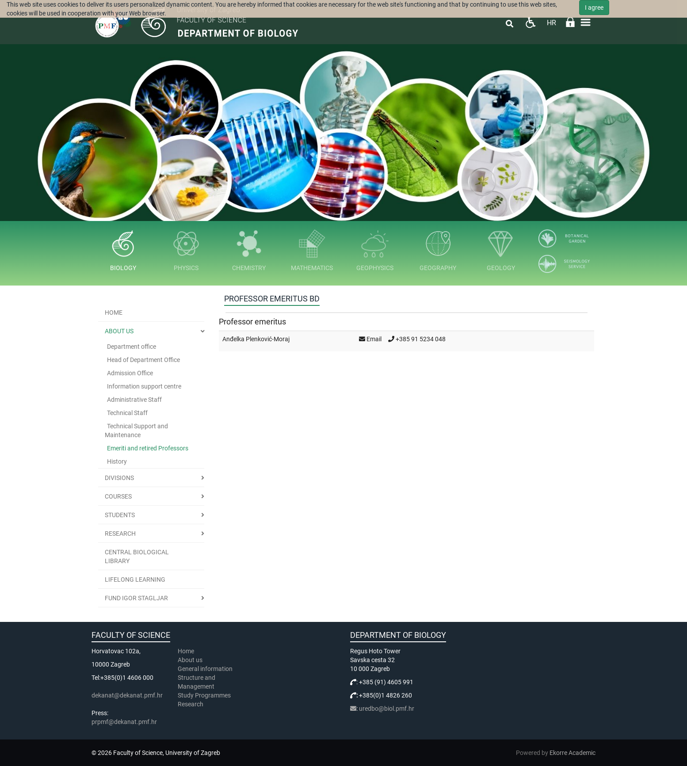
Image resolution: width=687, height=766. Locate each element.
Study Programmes (204, 695)
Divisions (119, 477)
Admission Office (130, 373)
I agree (594, 7)
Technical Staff (127, 412)
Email (374, 339)
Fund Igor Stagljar (136, 598)
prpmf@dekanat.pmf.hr (124, 721)
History (117, 461)
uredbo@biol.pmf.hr (386, 708)
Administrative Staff (134, 399)
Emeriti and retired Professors (147, 448)
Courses (118, 496)
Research (120, 533)
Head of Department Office (143, 359)
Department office (131, 346)
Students (120, 514)
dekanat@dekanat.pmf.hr (127, 695)
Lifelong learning (135, 579)
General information (205, 668)
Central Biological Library (137, 556)
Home (113, 312)
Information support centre (144, 386)
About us (119, 331)
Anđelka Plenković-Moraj (256, 339)
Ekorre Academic (572, 752)
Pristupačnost (530, 22)
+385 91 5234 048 (421, 339)
